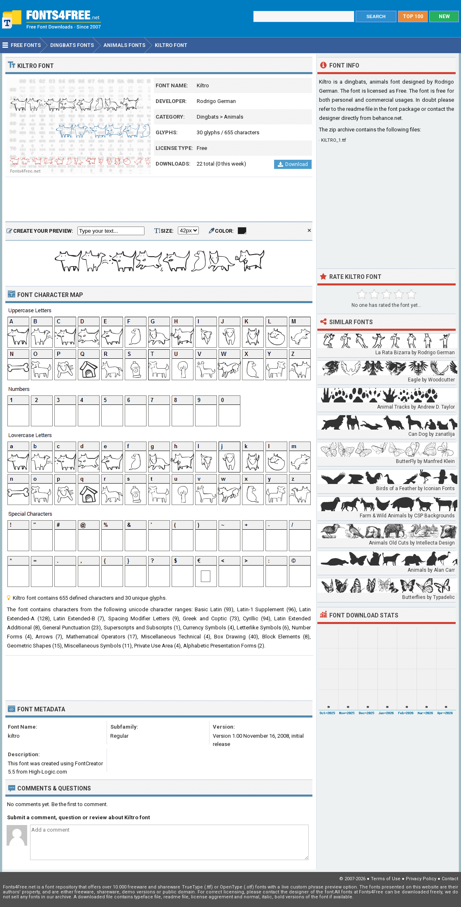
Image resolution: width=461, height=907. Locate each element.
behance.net (387, 118)
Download (293, 164)
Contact (450, 878)
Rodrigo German (216, 101)
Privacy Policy (421, 878)
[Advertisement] (158, 199)
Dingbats (208, 117)
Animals (233, 117)
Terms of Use (385, 878)
